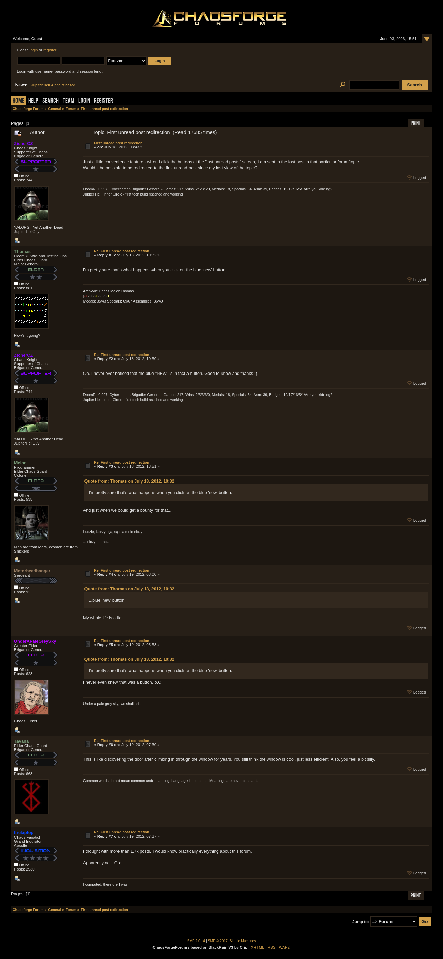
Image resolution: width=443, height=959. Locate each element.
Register (103, 101)
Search (50, 101)
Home (18, 101)
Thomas (22, 251)
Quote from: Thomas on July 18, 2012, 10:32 (129, 481)
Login (84, 101)
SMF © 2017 (218, 941)
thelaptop (24, 832)
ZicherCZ (23, 143)
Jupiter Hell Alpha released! (53, 85)
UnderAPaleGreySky (35, 641)
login (34, 50)
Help (33, 101)
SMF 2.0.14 (196, 941)
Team (68, 101)
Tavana (21, 741)
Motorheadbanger (32, 570)
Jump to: (360, 922)
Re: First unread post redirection (121, 251)
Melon (20, 462)
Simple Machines (243, 941)
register (49, 50)
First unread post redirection (118, 143)
